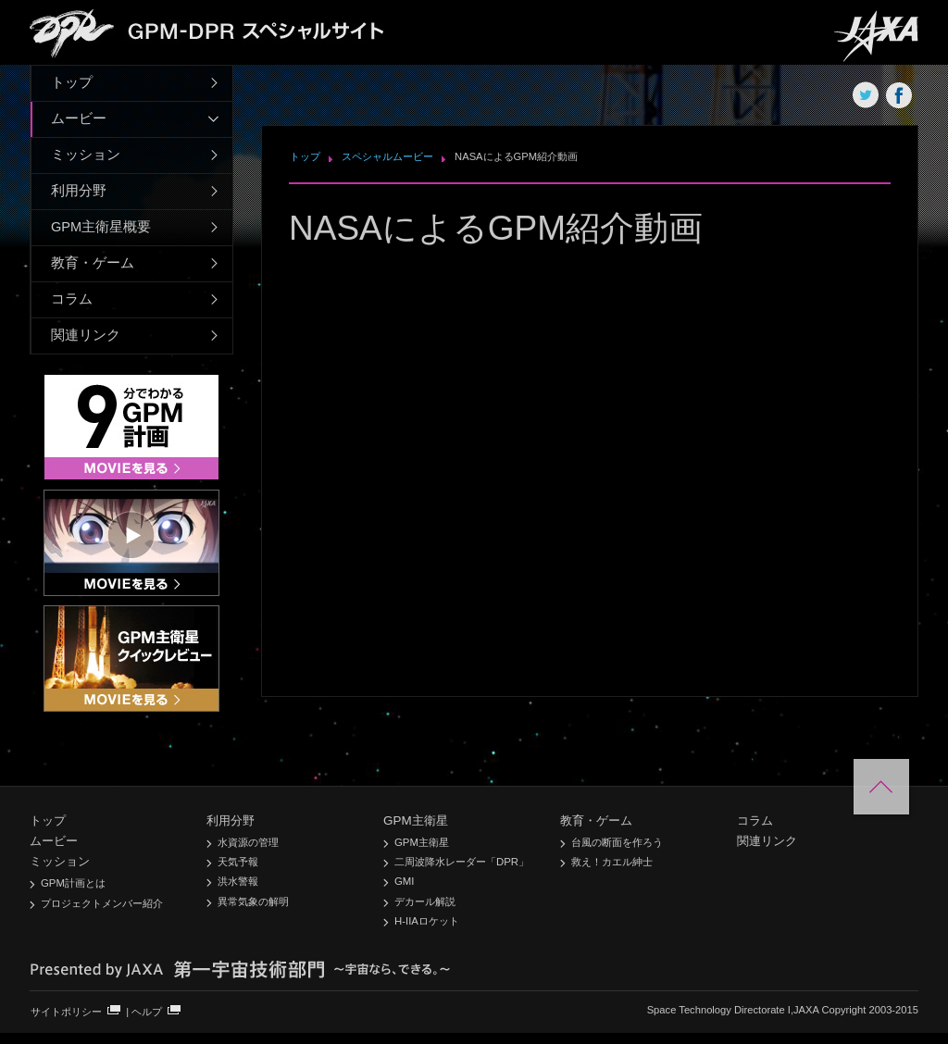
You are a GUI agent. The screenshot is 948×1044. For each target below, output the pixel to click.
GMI (404, 881)
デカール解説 (424, 901)
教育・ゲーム (92, 262)
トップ (72, 82)
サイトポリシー (66, 1011)
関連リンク (85, 335)
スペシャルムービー (387, 156)
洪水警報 (238, 881)
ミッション (85, 154)
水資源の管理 (248, 842)
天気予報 (238, 861)
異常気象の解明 (253, 901)
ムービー (78, 118)
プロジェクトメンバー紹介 (102, 903)
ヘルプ (146, 1011)
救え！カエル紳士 (612, 861)
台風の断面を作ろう (617, 842)
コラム (72, 299)
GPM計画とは (73, 883)
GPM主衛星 (415, 820)
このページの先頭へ (881, 787)
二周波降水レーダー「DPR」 (461, 861)
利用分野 (78, 190)
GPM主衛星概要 (101, 226)
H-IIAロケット (426, 920)
